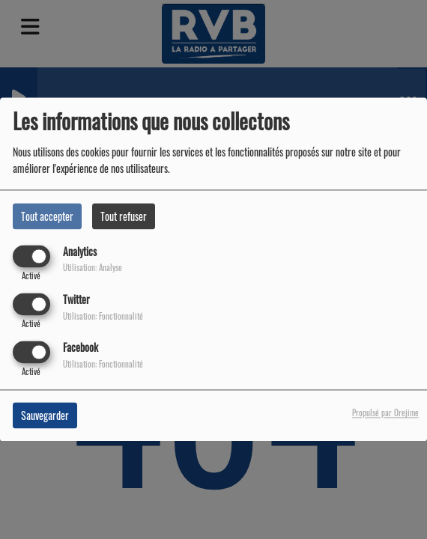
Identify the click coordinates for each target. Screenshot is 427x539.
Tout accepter (47, 216)
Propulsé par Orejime (385, 413)
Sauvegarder (45, 416)
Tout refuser (123, 216)
